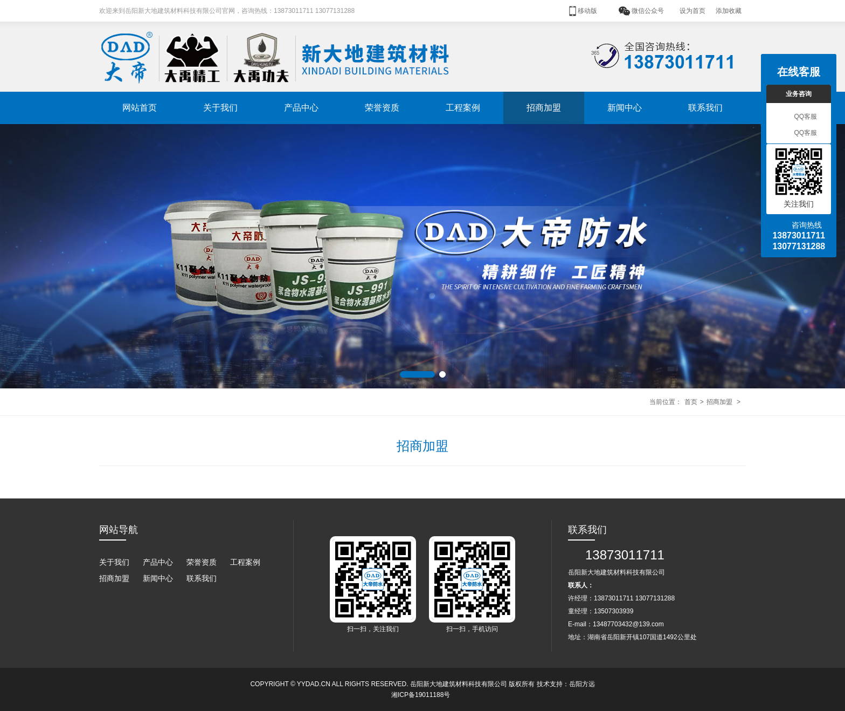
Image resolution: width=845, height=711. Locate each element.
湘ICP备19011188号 (420, 695)
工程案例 (463, 107)
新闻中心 (624, 107)
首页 (690, 402)
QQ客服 (798, 117)
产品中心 (301, 107)
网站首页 (139, 107)
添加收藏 (729, 11)
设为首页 (692, 11)
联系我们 (705, 107)
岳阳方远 (582, 684)
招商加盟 (544, 107)
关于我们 (220, 107)
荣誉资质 (382, 107)
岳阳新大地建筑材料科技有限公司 (458, 684)
